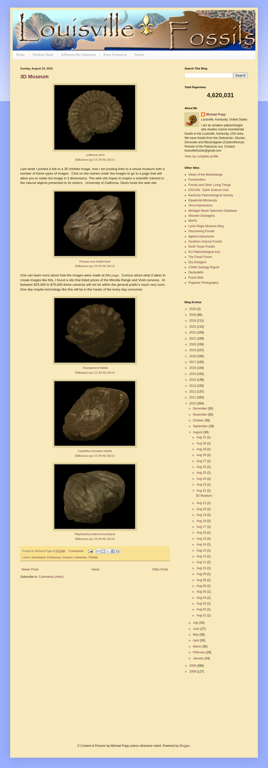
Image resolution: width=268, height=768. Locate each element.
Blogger (185, 746)
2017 (193, 362)
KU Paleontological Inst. (204, 252)
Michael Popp (216, 114)
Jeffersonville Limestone (78, 55)
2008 (193, 671)
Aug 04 (201, 597)
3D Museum (34, 76)
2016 (193, 368)
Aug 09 (201, 574)
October (199, 420)
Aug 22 (201, 490)
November (200, 414)
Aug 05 (201, 591)
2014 (193, 379)
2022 (193, 332)
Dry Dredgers (197, 262)
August (198, 432)
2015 (193, 374)
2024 (193, 320)
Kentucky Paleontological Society (210, 195)
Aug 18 (201, 521)
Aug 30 (201, 443)
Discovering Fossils (201, 231)
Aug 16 (201, 532)
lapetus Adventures (201, 236)
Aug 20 (201, 509)
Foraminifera (196, 179)
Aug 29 (201, 449)
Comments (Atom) (51, 577)
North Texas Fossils (201, 246)
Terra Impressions (200, 205)
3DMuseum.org (83, 159)
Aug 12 (201, 556)
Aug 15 (201, 538)
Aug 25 (201, 472)
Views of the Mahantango (205, 174)
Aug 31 (201, 437)
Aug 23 (201, 484)
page (115, 275)
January (199, 658)
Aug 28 (201, 455)
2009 (193, 665)
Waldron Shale (42, 55)
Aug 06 (201, 586)
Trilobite (93, 557)
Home (20, 55)
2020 (193, 344)
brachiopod (38, 557)
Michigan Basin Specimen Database (212, 210)
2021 (193, 338)
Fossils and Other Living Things (209, 185)
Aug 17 (201, 527)
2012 (193, 391)
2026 (193, 309)
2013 (193, 386)
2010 (193, 403)
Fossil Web (195, 277)
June (196, 629)
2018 (193, 356)
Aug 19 (201, 515)
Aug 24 (201, 479)
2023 (193, 326)
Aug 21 (201, 503)
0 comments (76, 551)
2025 (193, 315)
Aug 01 (201, 615)
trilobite (95, 451)
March (197, 646)
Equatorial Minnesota (202, 200)
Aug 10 (201, 568)
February (199, 652)
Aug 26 (201, 467)
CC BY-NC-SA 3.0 (104, 159)
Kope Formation (115, 55)
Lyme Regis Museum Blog (206, 226)
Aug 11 (201, 562)
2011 (193, 397)
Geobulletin (196, 272)
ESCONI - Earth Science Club (208, 190)
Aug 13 (201, 550)
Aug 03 (201, 603)
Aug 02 (201, 609)
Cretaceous (54, 557)
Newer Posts (30, 569)
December (200, 408)
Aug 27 (201, 461)
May (196, 634)
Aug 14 (201, 544)
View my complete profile (201, 156)
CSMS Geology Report (203, 267)
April (196, 640)
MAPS (192, 221)
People (139, 55)
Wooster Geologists (201, 216)
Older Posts (160, 569)
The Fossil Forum (200, 257)
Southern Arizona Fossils (205, 241)
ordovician (80, 557)
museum (67, 557)
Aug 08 (201, 580)
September (201, 426)
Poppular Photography (203, 282)
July (196, 623)
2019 (193, 350)
